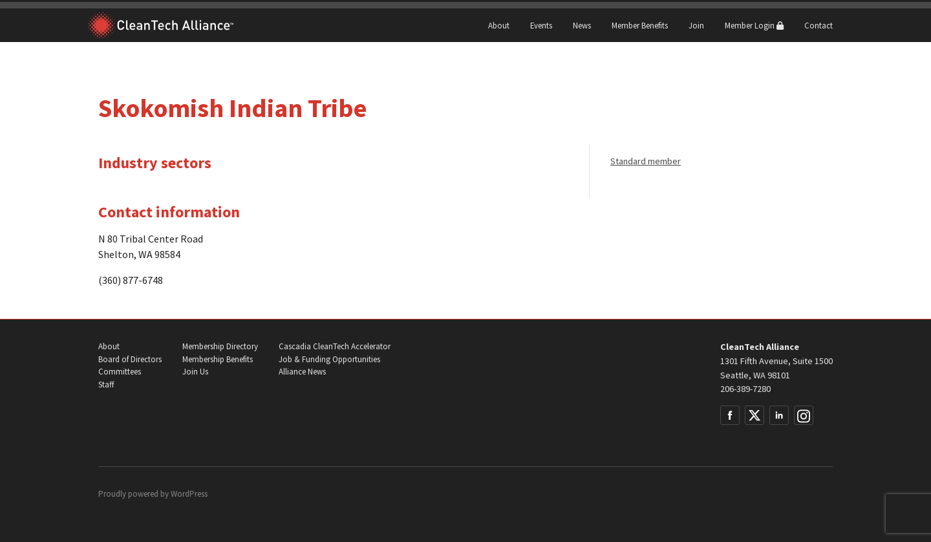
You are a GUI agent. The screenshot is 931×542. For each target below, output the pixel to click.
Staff (106, 384)
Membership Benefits (217, 359)
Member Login (754, 25)
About (498, 25)
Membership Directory (220, 346)
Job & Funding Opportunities (329, 359)
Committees (119, 371)
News (582, 25)
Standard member (645, 161)
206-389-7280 (745, 389)
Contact (818, 25)
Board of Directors (130, 359)
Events (541, 25)
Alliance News (302, 371)
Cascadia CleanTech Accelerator (335, 346)
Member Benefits (640, 25)
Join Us (195, 371)
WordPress (189, 493)
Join (696, 25)
